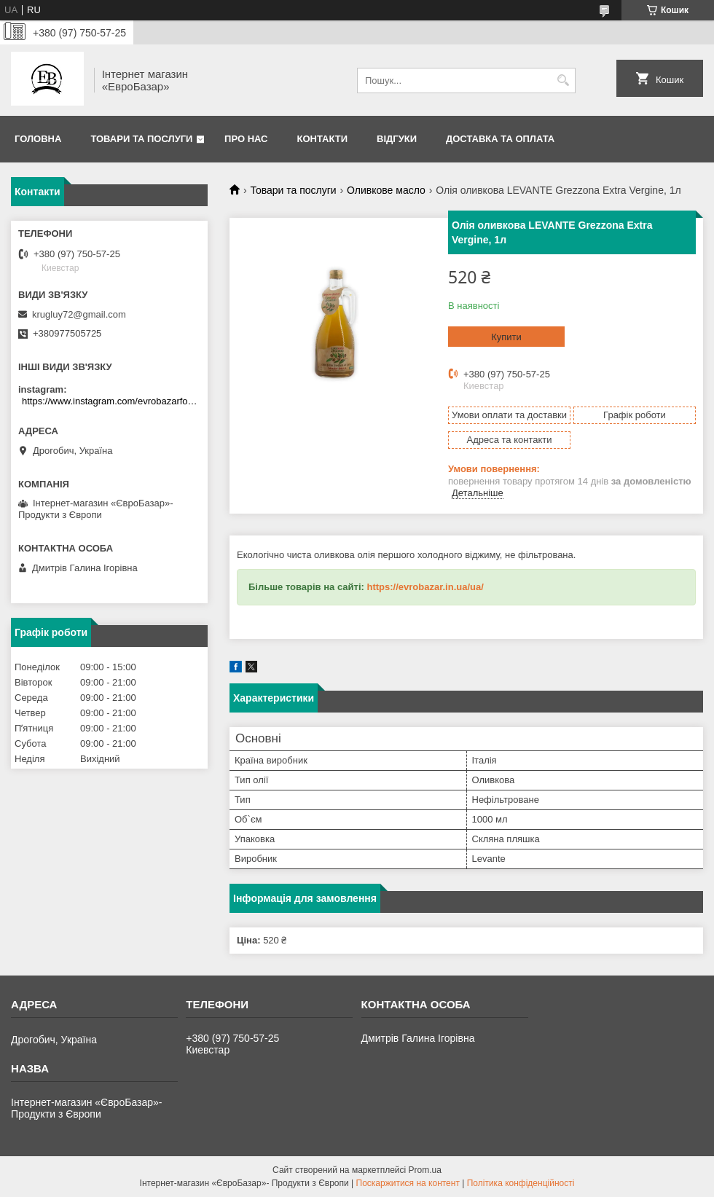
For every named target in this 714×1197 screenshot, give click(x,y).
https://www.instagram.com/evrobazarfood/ (111, 401)
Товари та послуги (141, 138)
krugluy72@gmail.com (79, 314)
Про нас (245, 138)
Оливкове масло (386, 190)
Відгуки (397, 138)
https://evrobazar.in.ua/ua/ (424, 586)
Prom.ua (425, 1170)
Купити (506, 336)
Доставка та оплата (500, 138)
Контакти (322, 138)
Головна (38, 138)
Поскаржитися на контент (408, 1183)
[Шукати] (563, 80)
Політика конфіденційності (521, 1183)
